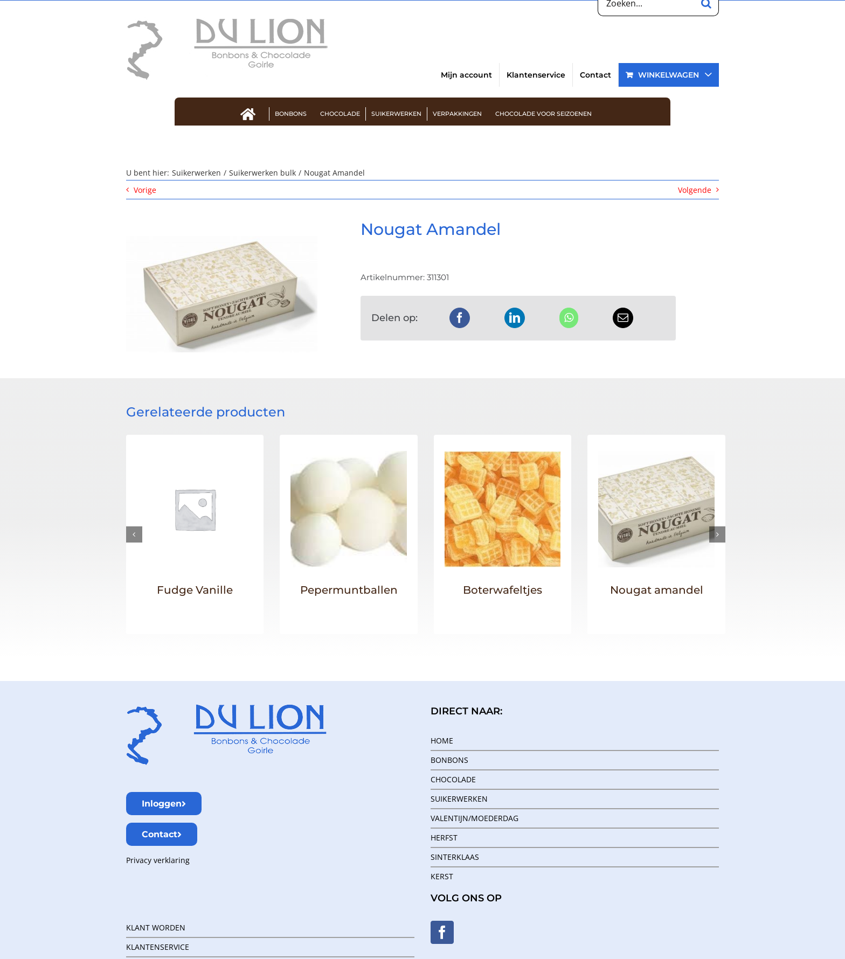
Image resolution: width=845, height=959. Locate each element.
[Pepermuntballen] (348, 456)
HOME (442, 740)
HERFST (444, 837)
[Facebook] (460, 318)
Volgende (694, 190)
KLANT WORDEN (155, 927)
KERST (442, 876)
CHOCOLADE (453, 779)
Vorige (145, 190)
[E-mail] (623, 318)
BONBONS (449, 760)
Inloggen (164, 803)
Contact (162, 834)
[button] (134, 534)
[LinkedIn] (515, 318)
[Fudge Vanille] (195, 456)
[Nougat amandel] (656, 456)
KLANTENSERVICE (157, 947)
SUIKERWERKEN (459, 799)
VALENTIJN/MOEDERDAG (474, 818)
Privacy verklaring (158, 860)
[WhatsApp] (569, 318)
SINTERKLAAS (455, 857)
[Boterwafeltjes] (503, 456)
